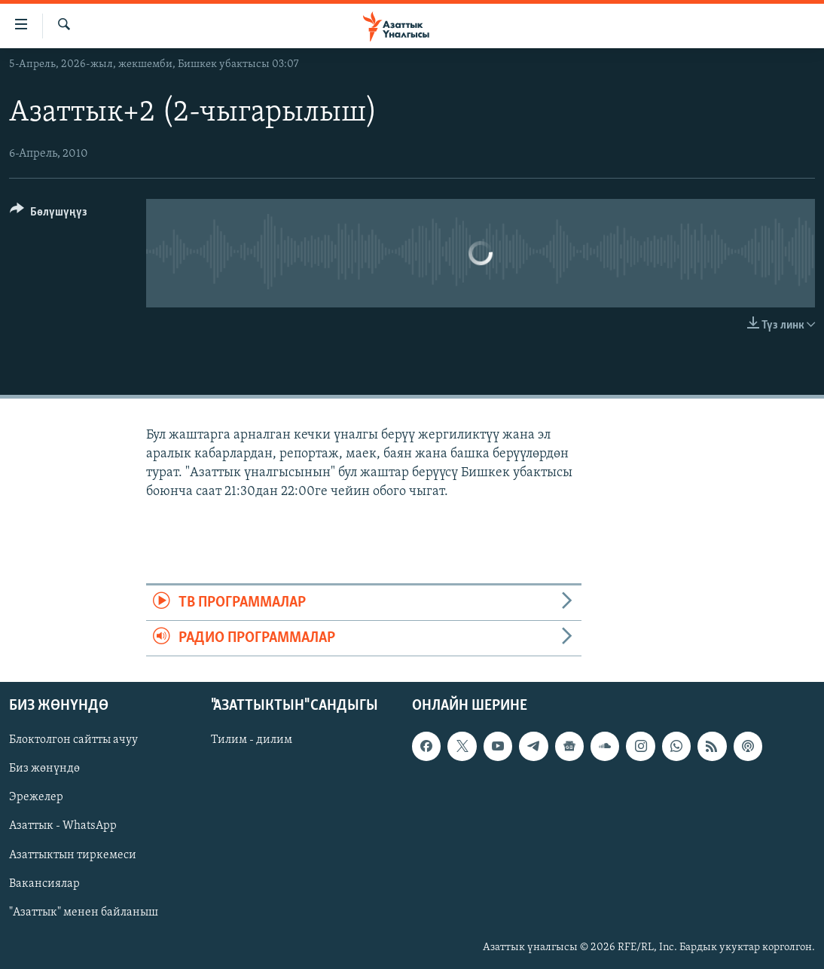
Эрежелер (36, 798)
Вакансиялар (44, 884)
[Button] (48, 214)
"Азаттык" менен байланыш (83, 912)
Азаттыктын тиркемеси (72, 855)
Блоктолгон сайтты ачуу (73, 741)
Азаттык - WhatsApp (63, 827)
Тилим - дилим (251, 741)
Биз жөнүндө (44, 769)
